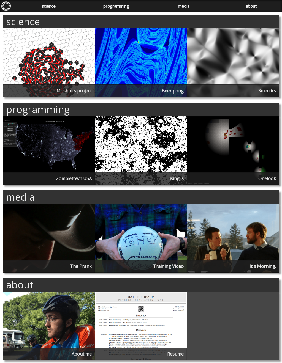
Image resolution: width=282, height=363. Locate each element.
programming (116, 6)
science (49, 6)
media (183, 6)
